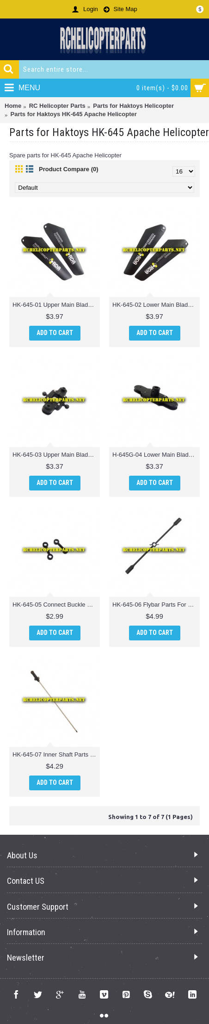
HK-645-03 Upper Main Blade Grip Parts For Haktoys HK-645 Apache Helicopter (56, 454)
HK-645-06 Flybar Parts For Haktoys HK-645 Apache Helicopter (156, 604)
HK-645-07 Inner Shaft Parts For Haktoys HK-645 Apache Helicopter (56, 754)
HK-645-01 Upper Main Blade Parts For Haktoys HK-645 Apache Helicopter (56, 304)
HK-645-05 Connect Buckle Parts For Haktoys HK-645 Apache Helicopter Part (56, 604)
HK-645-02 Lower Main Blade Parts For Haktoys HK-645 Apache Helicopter (156, 304)
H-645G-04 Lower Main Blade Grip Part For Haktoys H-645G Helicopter (156, 454)
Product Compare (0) (68, 169)
